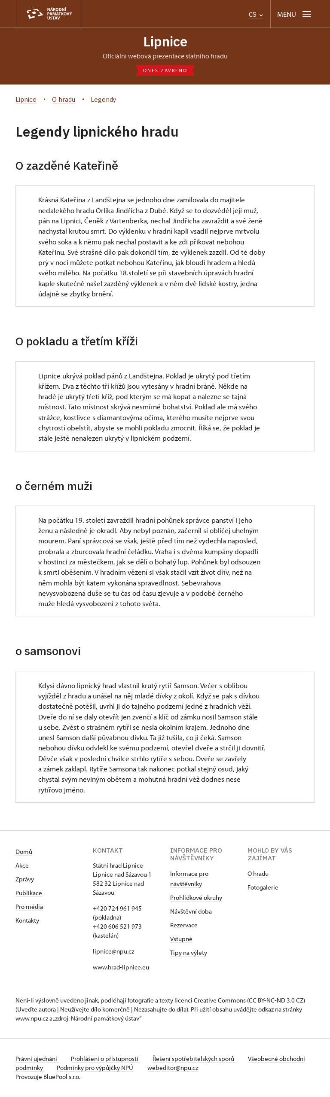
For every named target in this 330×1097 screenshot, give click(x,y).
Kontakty (27, 921)
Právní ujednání (36, 1059)
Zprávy (24, 879)
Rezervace (184, 925)
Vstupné (181, 939)
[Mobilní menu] (295, 14)
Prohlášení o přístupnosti (106, 1059)
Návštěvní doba (191, 912)
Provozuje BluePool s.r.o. (47, 1077)
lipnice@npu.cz (113, 952)
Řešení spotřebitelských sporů (196, 1059)
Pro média (29, 907)
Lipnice (165, 42)
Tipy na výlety (188, 953)
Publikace (28, 893)
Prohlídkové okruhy (196, 898)
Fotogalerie (263, 888)
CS (256, 14)
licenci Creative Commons (210, 1000)
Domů (23, 852)
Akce (22, 866)
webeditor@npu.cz (202, 1068)
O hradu (258, 874)
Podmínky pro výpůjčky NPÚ (124, 1068)
